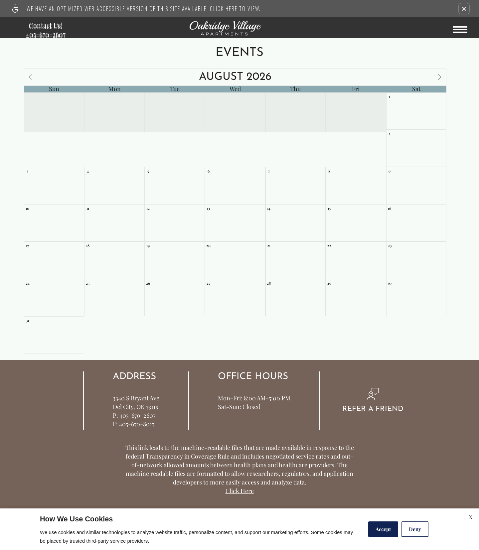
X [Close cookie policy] (470, 516)
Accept (383, 529)
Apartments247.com (162, 491)
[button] (464, 8)
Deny (415, 529)
